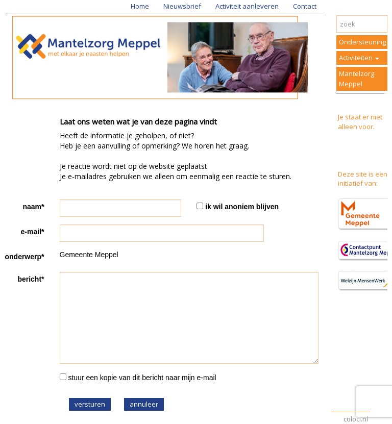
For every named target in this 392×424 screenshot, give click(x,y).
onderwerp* (24, 257)
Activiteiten (359, 57)
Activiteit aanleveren (247, 6)
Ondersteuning (362, 41)
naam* (33, 207)
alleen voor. (356, 126)
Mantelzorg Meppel (356, 78)
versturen (90, 404)
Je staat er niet (360, 116)
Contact (304, 6)
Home (140, 6)
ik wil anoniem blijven (242, 207)
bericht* (30, 279)
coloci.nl (356, 418)
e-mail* (32, 232)
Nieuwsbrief (182, 6)
